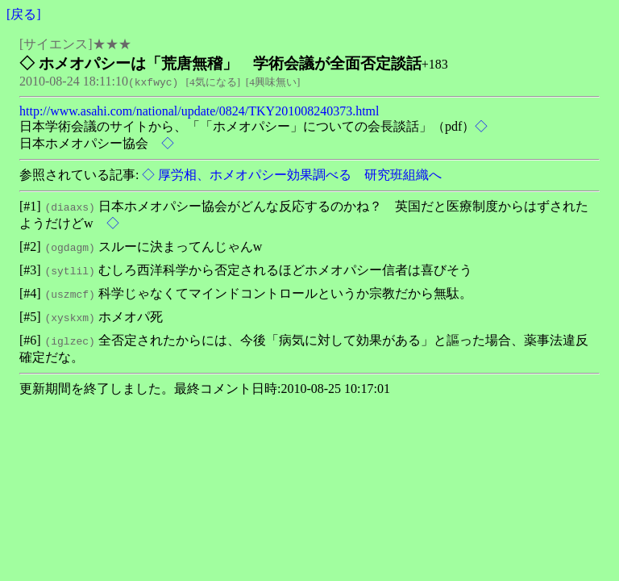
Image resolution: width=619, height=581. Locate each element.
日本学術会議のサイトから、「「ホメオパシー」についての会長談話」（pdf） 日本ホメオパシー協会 (253, 134)
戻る (23, 14)
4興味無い (273, 82)
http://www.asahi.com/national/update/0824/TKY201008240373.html (199, 111)
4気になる (213, 82)
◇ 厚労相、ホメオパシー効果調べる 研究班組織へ (290, 175)
